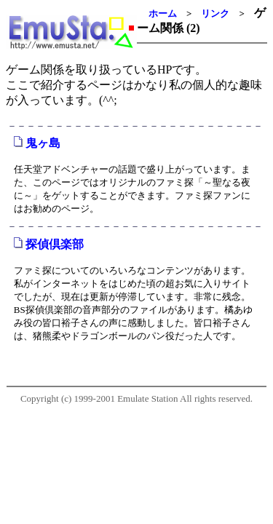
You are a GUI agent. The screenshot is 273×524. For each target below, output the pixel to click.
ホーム (163, 13)
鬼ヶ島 (42, 143)
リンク (215, 13)
